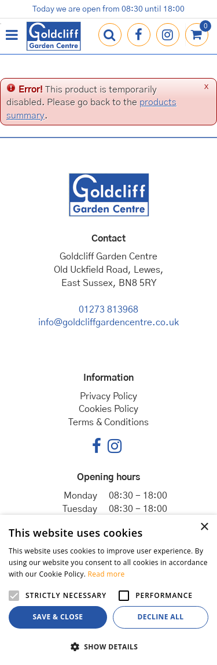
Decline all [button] (161, 617)
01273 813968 (108, 309)
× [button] (204, 527)
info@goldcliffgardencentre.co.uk (108, 322)
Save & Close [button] (58, 617)
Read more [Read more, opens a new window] (106, 574)
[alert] (108, 590)
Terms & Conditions (108, 422)
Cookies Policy (108, 409)
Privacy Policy (108, 396)
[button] (108, 646)
